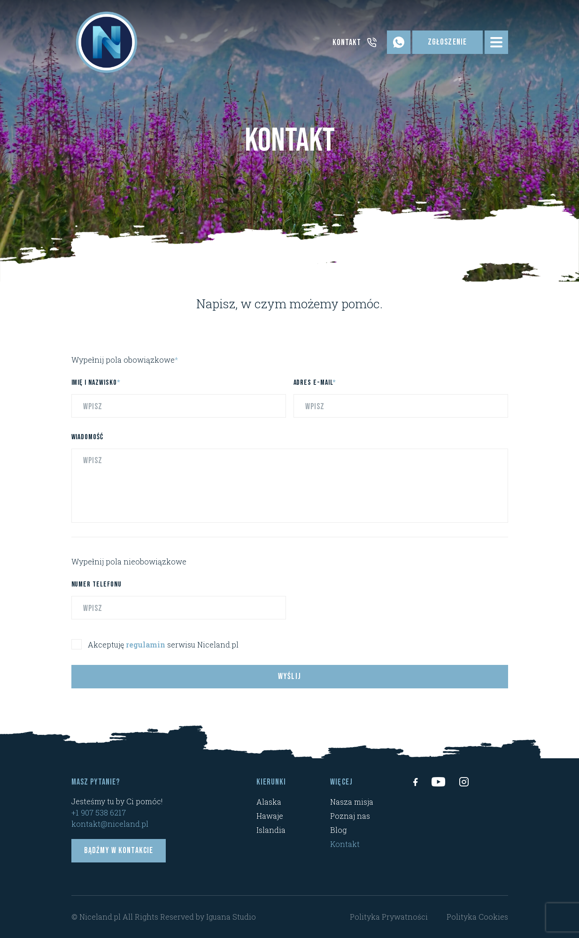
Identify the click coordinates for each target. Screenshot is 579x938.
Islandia (271, 830)
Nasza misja (351, 802)
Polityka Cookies (477, 917)
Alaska (268, 802)
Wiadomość (87, 442)
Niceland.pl (100, 917)
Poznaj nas (350, 816)
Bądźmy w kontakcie (118, 850)
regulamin (145, 650)
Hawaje (269, 816)
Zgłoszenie (447, 42)
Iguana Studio (231, 917)
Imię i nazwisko (96, 387)
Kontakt (345, 844)
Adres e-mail (315, 387)
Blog (338, 830)
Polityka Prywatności (389, 917)
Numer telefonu (96, 589)
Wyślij (289, 681)
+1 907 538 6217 (98, 812)
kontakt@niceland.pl (109, 824)
